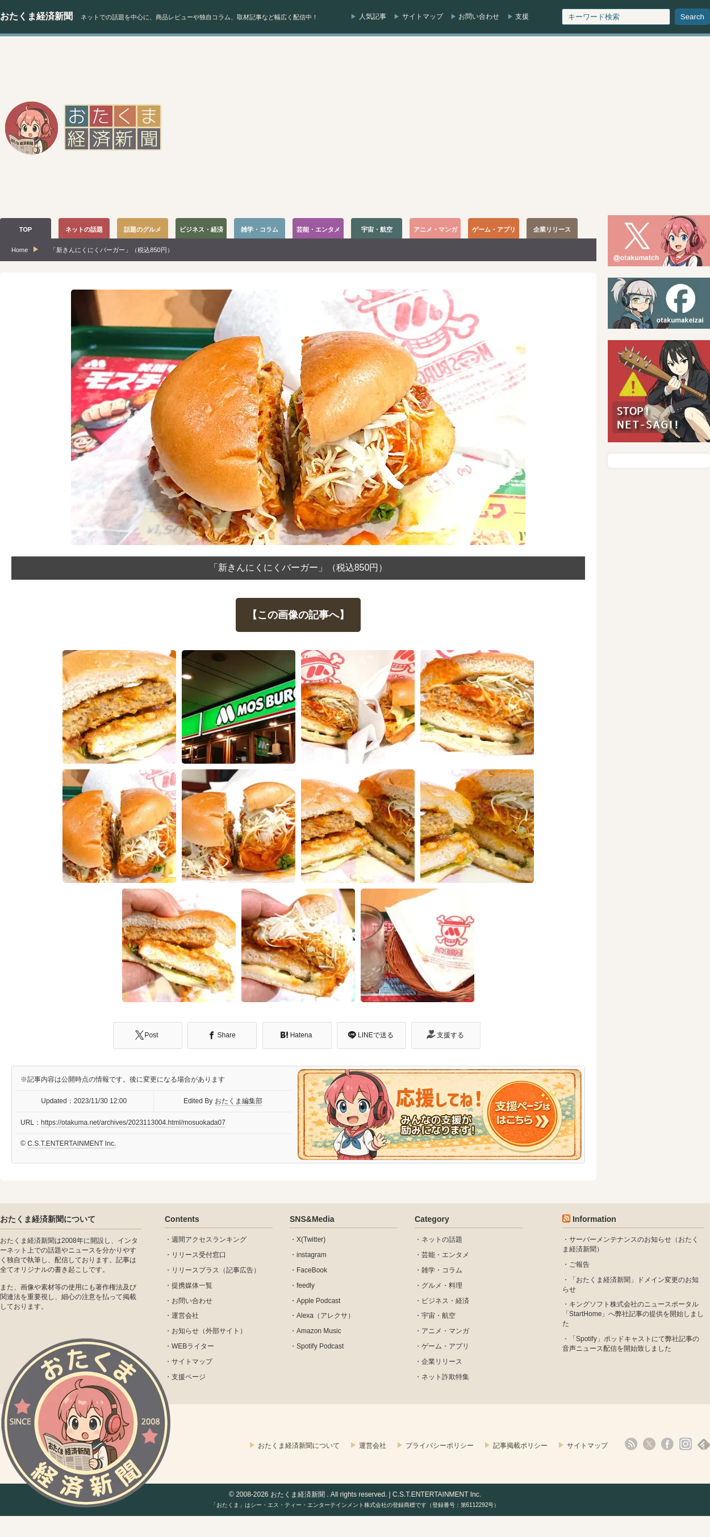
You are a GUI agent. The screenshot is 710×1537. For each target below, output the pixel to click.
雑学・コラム (441, 1270)
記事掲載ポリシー (520, 1446)
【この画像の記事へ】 (298, 615)
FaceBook (311, 1270)
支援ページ (189, 1377)
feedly (305, 1285)
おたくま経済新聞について (47, 1219)
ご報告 (579, 1264)
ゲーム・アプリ (445, 1346)
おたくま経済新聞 (36, 16)
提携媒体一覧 (192, 1285)
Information (594, 1219)
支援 (522, 16)
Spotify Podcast (320, 1346)
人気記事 (372, 16)
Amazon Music (318, 1331)
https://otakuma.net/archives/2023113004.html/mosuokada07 (133, 1122)
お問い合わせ (478, 16)
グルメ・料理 (441, 1285)
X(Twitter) (310, 1239)
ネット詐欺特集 (445, 1377)
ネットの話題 (441, 1239)
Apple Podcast (318, 1301)
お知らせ (185, 1331)
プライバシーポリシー (440, 1446)
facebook (667, 1444)
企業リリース (441, 1362)
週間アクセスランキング (209, 1239)
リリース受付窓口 (199, 1255)
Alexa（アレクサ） (325, 1316)
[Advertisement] (504, 127)
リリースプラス (195, 1270)
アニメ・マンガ (445, 1331)
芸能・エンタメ (445, 1255)
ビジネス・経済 (445, 1301)
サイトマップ (422, 16)
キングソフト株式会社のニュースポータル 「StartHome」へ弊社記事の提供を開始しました (633, 1313)
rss (631, 1444)
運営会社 (185, 1316)
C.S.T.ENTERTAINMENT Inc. (71, 1143)
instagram (311, 1255)
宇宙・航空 (438, 1316)
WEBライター (193, 1346)
